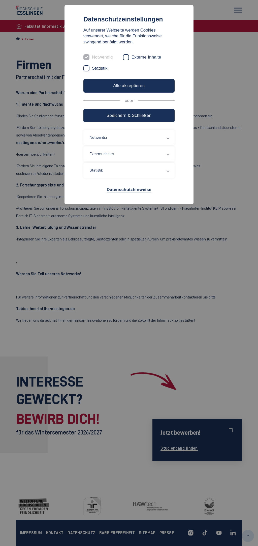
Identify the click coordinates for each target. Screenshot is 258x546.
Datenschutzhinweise (129, 189)
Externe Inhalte (146, 57)
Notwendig (102, 57)
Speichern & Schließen (129, 115)
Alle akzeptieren (129, 85)
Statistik (100, 68)
